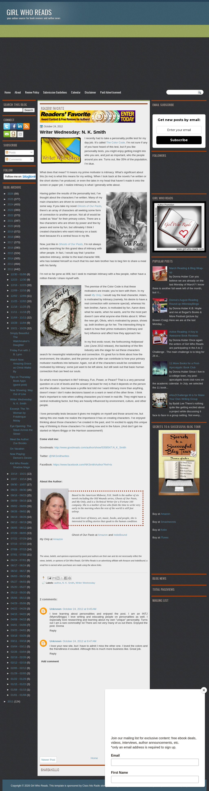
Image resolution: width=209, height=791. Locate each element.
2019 (11, 231)
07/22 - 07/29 (19, 538)
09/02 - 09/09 (19, 506)
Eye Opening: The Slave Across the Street (21, 430)
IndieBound (120, 534)
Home (7, 92)
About (18, 92)
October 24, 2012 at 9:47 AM (79, 641)
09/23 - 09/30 (19, 489)
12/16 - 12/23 (19, 285)
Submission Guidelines (55, 92)
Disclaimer (90, 92)
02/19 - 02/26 (19, 657)
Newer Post (48, 759)
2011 (11, 701)
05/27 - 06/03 (19, 581)
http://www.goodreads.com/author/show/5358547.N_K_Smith (90, 447)
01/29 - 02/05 (19, 673)
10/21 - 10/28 (19, 328)
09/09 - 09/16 (19, 500)
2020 (11, 226)
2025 (11, 199)
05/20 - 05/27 (19, 587)
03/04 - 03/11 (19, 646)
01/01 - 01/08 (19, 694)
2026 (11, 193)
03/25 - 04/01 (19, 630)
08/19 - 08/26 (19, 516)
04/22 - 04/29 (19, 608)
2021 (11, 220)
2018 (11, 236)
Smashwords (168, 521)
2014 (11, 258)
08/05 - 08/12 (19, 527)
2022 (11, 215)
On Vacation (17, 448)
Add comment (50, 661)
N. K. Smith (68, 582)
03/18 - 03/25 (19, 635)
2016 (11, 247)
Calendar (76, 92)
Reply (53, 630)
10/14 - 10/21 (19, 473)
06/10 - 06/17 (19, 570)
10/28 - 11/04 (19, 322)
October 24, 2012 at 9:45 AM (79, 609)
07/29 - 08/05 (19, 533)
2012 (11, 269)
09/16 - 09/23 (19, 495)
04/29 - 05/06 (19, 603)
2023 (11, 209)
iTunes (164, 537)
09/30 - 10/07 (19, 484)
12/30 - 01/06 (19, 274)
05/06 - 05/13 (19, 597)
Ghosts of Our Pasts (71, 244)
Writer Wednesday (85, 582)
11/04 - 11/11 (19, 317)
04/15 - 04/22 (19, 614)
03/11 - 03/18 (19, 640)
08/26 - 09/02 (19, 511)
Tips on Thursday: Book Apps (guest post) (20, 380)
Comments (14, 159)
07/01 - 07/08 (19, 554)
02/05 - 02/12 (19, 668)
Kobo (164, 529)
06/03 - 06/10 (19, 576)
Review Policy (32, 92)
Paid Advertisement (110, 92)
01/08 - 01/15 (19, 689)
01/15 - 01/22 (19, 684)
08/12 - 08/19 (19, 522)
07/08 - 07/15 (19, 549)
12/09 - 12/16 (19, 290)
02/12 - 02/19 (19, 662)
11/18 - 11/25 (19, 306)
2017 (11, 242)
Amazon (165, 513)
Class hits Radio (91, 785)
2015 (11, 253)
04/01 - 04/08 (19, 624)
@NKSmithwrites (59, 456)
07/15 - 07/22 (19, 543)
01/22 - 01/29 (19, 678)
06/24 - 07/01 (19, 560)
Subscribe (179, 140)
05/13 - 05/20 (19, 592)
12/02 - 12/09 (19, 295)
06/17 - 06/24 (19, 565)
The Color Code (115, 142)
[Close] (204, 690)
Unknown (56, 609)
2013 (11, 263)
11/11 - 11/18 (19, 312)
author (57, 582)
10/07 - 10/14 (19, 479)
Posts (11, 152)
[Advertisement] (104, 57)
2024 (11, 204)
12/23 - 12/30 (19, 279)
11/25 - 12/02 (19, 301)
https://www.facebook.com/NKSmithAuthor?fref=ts (83, 464)
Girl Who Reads (29, 12)
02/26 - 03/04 (19, 651)
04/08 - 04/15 (19, 619)
